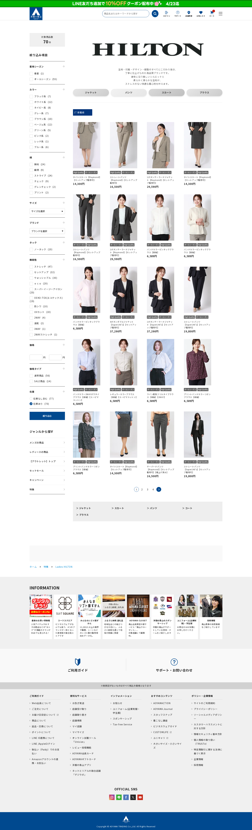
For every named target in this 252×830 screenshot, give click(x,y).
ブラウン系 (40, 118)
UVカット (39, 312)
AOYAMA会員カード (83, 753)
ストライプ (40, 175)
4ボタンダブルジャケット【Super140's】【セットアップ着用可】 (123, 324)
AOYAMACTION (161, 703)
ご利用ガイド (37, 695)
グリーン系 (40, 130)
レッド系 (39, 141)
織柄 (36, 170)
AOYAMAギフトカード (84, 759)
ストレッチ (40, 266)
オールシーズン (42, 79)
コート (188, 508)
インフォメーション (121, 695)
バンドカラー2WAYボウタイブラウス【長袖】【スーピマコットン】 (86, 397)
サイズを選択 (38, 211)
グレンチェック (42, 186)
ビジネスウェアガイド (165, 726)
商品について (39, 720)
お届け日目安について (44, 714)
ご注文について (40, 709)
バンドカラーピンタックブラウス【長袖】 (160, 251)
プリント (39, 192)
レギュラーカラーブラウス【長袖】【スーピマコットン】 (123, 395)
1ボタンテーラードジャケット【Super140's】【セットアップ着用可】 (160, 324)
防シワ (37, 306)
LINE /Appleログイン (43, 743)
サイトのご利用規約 (204, 703)
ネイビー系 (40, 107)
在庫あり (38, 403)
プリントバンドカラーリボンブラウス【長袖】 (197, 395)
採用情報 (198, 765)
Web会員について (41, 703)
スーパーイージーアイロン (48, 289)
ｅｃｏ (37, 283)
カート (212, 13)
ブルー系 (39, 147)
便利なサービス (78, 695)
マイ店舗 (77, 726)
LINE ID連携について (43, 737)
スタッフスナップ (162, 714)
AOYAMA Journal (163, 709)
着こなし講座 (160, 720)
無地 (36, 164)
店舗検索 (188, 16)
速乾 (36, 323)
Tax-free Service (122, 724)
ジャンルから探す (42, 431)
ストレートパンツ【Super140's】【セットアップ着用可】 (197, 324)
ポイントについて (41, 732)
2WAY (37, 317)
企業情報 (198, 759)
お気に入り (201, 16)
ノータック (40, 249)
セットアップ (41, 272)
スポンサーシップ (122, 718)
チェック (39, 181)
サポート (177, 16)
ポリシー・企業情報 (202, 695)
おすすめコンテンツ (161, 695)
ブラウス (204, 92)
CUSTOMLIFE (161, 732)
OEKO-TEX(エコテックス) (48, 297)
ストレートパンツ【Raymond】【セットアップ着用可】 (123, 180)
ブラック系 (40, 96)
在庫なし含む (40, 398)
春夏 (36, 73)
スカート (166, 92)
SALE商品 (39, 381)
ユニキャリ (159, 737)
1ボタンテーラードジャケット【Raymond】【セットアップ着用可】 (160, 180)
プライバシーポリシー (206, 709)
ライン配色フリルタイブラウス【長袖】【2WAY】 (160, 395)
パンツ (128, 92)
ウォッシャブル (42, 277)
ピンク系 (39, 135)
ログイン (166, 16)
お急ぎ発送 (78, 703)
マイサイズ (78, 732)
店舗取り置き (79, 714)
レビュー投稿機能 (81, 747)
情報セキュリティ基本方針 (208, 734)
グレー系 (39, 113)
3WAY (37, 328)
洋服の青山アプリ (81, 765)
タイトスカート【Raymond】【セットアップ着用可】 (86, 178)
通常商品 (39, 375)
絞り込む (47, 415)
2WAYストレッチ (43, 334)
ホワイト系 (40, 102)
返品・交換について (42, 726)
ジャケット (91, 92)
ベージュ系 (40, 124)
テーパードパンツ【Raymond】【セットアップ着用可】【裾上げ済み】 (160, 469)
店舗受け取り (79, 709)
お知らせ (117, 703)
